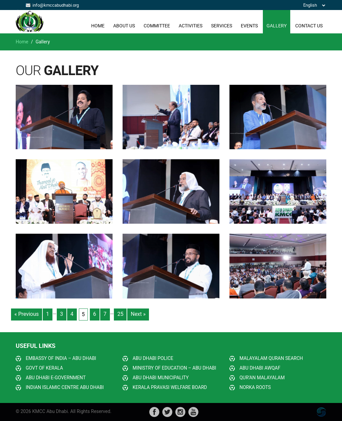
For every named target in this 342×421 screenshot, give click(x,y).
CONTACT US (309, 25)
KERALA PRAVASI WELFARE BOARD (170, 387)
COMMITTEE (157, 25)
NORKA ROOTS (255, 387)
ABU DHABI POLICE (153, 358)
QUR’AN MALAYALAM (262, 377)
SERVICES (221, 25)
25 (120, 314)
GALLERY (277, 25)
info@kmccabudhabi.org (55, 5)
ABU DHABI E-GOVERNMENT (56, 377)
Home (98, 25)
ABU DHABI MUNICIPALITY (161, 377)
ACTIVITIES (190, 25)
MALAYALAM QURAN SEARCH (271, 358)
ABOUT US (124, 25)
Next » (138, 314)
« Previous (26, 314)
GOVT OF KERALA (44, 368)
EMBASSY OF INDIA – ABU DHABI (61, 358)
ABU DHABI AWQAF (259, 368)
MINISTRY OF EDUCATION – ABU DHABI (174, 368)
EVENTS (249, 25)
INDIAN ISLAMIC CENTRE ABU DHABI (65, 387)
